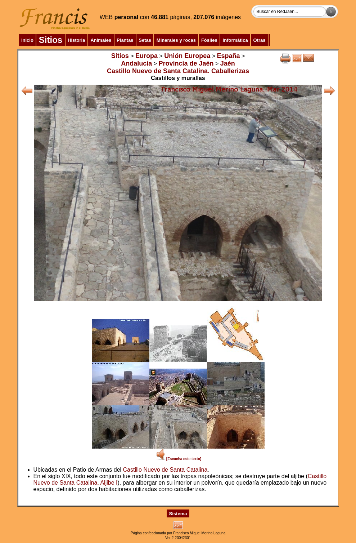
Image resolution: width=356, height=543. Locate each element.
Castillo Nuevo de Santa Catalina (165, 470)
